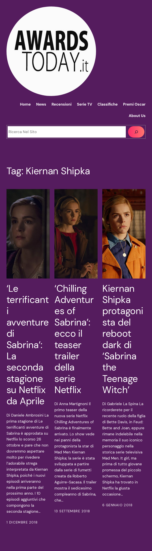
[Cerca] (136, 131)
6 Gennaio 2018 (117, 505)
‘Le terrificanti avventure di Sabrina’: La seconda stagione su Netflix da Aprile (27, 345)
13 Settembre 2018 (72, 511)
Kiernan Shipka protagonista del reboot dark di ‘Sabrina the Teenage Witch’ (122, 339)
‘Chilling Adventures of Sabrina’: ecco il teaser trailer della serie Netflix (74, 339)
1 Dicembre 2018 (22, 522)
